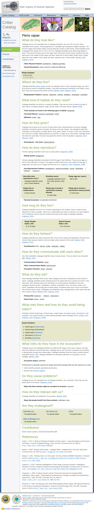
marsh (34, 117)
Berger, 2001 (30, 258)
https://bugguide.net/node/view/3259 (56, 452)
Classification (8, 59)
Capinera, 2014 (27, 60)
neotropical (75, 95)
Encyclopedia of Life (8, 76)
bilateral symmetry (58, 64)
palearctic (52, 95)
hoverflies (25, 315)
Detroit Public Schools (78, 502)
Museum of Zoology (60, 502)
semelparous (49, 168)
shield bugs (39, 313)
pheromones (51, 265)
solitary (62, 246)
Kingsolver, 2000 (66, 152)
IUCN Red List (28, 411)
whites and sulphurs (10, 42)
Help (87, 15)
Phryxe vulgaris (39, 371)
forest (57, 114)
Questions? (36, 495)
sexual (72, 168)
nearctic (45, 95)
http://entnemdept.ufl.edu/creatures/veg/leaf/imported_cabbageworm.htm (52, 468)
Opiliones (37, 335)
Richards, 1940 (27, 138)
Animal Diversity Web (70, 3)
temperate (71, 110)
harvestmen (81, 313)
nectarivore (54, 296)
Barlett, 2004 (80, 57)
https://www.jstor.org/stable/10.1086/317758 (40, 479)
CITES (71, 411)
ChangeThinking (68, 1)
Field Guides (24, 15)
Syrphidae (36, 338)
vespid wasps (58, 313)
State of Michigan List (31, 419)
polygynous (40, 156)
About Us (64, 15)
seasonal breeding (62, 168)
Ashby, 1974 (84, 315)
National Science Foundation (58, 503)
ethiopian (67, 95)
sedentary (55, 246)
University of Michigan (47, 502)
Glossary (76, 15)
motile (48, 246)
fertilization (79, 168)
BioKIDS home (27, 495)
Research (38, 15)
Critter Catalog (8, 15)
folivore (46, 296)
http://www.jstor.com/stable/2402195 (37, 445)
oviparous (36, 171)
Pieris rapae (41, 86)
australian (84, 95)
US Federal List (51, 411)
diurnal (42, 246)
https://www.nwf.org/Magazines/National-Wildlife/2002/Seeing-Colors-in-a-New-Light (54, 459)
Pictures (5, 54)
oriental (60, 95)
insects (6, 37)
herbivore (37, 296)
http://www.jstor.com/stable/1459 (48, 487)
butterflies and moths (10, 40)
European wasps (70, 313)
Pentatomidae (38, 327)
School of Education (34, 502)
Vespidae (38, 332)
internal (26, 171)
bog (39, 117)
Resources (51, 15)
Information (7, 49)
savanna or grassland (46, 114)
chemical (49, 269)
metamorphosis (49, 142)
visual (46, 262)
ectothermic (47, 64)
